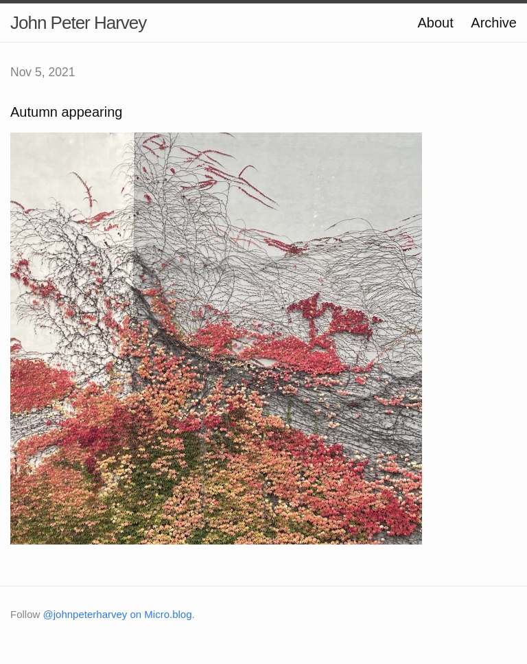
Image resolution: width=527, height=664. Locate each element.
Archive (494, 22)
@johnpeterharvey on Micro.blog (117, 614)
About (435, 22)
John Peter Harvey (78, 22)
